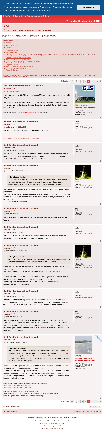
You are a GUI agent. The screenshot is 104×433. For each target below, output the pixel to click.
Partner (74, 417)
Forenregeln (7, 42)
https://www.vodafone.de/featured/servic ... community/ (21, 138)
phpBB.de (61, 426)
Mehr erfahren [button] (43, 11)
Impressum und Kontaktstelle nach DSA (49, 417)
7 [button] (97, 81)
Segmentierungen (12, 52)
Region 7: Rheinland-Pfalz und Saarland (19, 66)
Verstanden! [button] (88, 7)
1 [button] (79, 81)
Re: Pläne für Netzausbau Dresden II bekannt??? (23, 87)
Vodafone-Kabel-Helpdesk (77, 21)
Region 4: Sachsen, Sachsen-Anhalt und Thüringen (23, 61)
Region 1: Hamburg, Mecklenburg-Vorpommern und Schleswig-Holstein (29, 56)
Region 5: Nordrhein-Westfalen (16, 63)
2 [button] (82, 81)
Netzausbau (10, 49)
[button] (72, 81)
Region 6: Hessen (12, 65)
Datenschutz (67, 417)
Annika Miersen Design (57, 423)
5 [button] (91, 81)
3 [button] (85, 81)
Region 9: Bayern (12, 70)
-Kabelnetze (30, 112)
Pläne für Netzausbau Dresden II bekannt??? (29, 36)
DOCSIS (9, 47)
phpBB (45, 421)
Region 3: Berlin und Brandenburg (17, 59)
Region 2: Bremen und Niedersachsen (18, 57)
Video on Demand (12, 51)
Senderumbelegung (18, 385)
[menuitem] (6, 26)
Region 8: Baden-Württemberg (16, 68)
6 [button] (94, 81)
